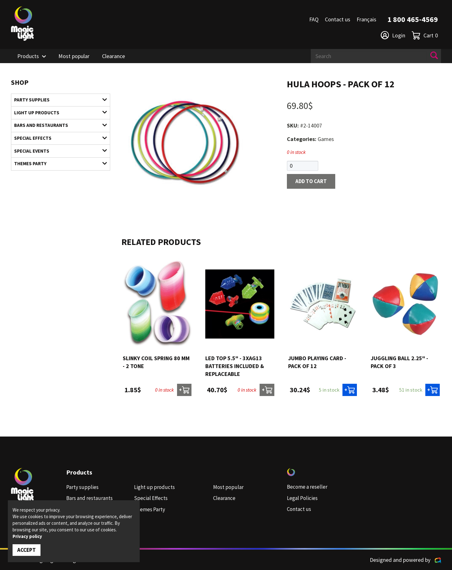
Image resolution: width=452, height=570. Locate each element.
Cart (425, 35)
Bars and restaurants (56, 127)
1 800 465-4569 (412, 19)
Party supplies (56, 100)
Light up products (56, 113)
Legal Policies (303, 498)
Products (28, 56)
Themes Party (56, 168)
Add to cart (312, 182)
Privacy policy (27, 536)
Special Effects (56, 141)
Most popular (73, 56)
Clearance (113, 56)
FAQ (314, 19)
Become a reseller (308, 487)
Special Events (56, 154)
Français (366, 19)
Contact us (337, 19)
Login (393, 35)
